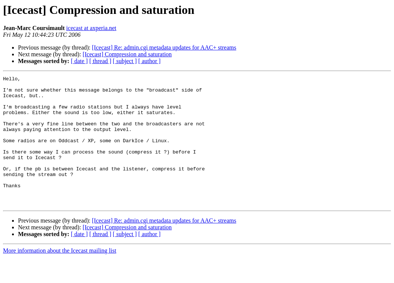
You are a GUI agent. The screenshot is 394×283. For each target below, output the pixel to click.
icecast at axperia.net (91, 28)
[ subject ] (125, 61)
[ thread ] (100, 61)
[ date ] (79, 61)
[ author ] (149, 61)
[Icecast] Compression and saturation (127, 54)
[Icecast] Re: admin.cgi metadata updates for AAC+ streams (164, 47)
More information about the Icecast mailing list (59, 276)
